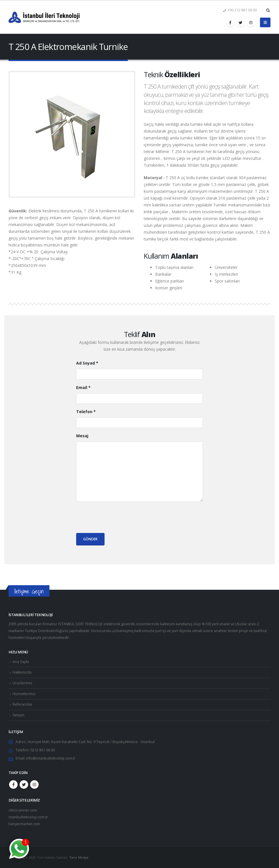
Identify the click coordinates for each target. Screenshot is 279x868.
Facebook (13, 784)
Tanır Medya (78, 857)
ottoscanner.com (23, 810)
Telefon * (86, 411)
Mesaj (82, 435)
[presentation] (119, 517)
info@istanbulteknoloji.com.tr (51, 758)
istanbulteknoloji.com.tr (28, 817)
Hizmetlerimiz (24, 693)
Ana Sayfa (21, 661)
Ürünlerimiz (22, 683)
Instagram (34, 784)
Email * (83, 387)
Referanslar (22, 704)
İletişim (18, 715)
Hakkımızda (22, 672)
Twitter (24, 784)
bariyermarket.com (24, 823)
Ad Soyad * (87, 363)
